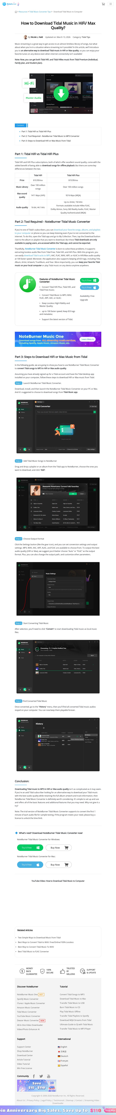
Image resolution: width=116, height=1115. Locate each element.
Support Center (24, 1047)
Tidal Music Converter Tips (40, 11)
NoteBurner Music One (27, 994)
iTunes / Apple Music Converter (31, 1003)
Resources (23, 11)
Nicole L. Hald (37, 37)
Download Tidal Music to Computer (68, 11)
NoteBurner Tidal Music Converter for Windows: (38, 839)
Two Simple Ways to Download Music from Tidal (39, 937)
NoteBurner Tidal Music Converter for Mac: (36, 856)
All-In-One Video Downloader (30, 1025)
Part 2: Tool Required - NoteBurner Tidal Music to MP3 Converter (50, 136)
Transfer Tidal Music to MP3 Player (75, 1028)
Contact (78, 1100)
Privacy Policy (33, 1100)
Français (63, 1060)
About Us (21, 1100)
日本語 (62, 1051)
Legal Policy (46, 1100)
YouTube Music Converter (28, 1016)
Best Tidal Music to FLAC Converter (33, 951)
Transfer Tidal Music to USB (72, 1003)
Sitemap (69, 1100)
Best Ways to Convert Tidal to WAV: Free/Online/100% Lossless (46, 942)
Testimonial (59, 1100)
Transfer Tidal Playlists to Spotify (74, 1016)
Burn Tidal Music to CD (70, 1007)
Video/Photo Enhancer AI (28, 1029)
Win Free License (24, 1068)
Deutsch (63, 1056)
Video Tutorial (23, 1064)
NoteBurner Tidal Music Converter (40, 248)
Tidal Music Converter (27, 1012)
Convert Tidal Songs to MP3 (72, 994)
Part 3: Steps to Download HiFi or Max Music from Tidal (46, 140)
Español (63, 1065)
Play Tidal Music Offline (70, 1011)
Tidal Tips (86, 37)
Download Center (25, 1055)
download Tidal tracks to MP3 (37, 255)
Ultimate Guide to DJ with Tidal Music (76, 1024)
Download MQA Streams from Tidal (75, 1020)
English (62, 1047)
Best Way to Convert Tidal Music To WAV (36, 947)
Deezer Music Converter (28, 1020)
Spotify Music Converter (27, 999)
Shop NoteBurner (25, 1051)
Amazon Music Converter (28, 1007)
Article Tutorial (23, 1059)
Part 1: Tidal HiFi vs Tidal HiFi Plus (36, 131)
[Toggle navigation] (111, 4)
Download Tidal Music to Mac (73, 998)
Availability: (85, 296)
